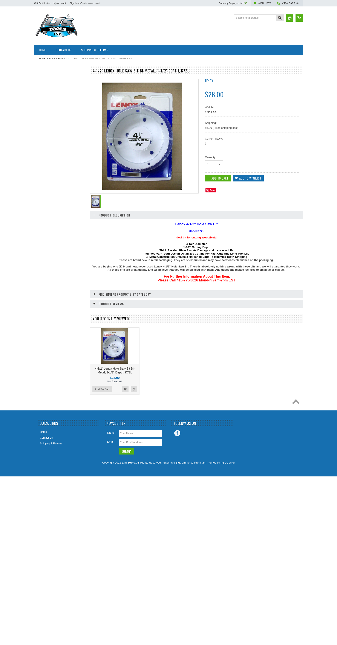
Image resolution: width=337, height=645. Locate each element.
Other (40, 312)
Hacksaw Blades (46, 224)
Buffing (40, 122)
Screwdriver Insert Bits (49, 377)
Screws (41, 355)
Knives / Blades (45, 261)
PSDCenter (228, 631)
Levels (40, 268)
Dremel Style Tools (47, 180)
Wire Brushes (44, 465)
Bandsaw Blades (46, 115)
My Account (60, 3)
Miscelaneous (44, 282)
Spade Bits (43, 406)
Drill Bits (41, 188)
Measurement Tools (48, 275)
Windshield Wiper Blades (51, 457)
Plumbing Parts (45, 341)
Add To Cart (46, 559)
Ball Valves (43, 108)
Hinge (40, 239)
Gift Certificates (42, 3)
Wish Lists (264, 3)
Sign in (73, 3)
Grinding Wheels (46, 217)
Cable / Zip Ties (45, 129)
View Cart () (290, 3)
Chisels (41, 144)
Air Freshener (44, 86)
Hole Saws (56, 58)
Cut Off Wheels (45, 173)
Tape (39, 428)
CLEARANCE (44, 159)
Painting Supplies (47, 319)
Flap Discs (43, 202)
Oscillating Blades (47, 304)
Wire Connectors (46, 472)
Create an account (90, 3)
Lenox (209, 80)
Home (42, 58)
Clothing (41, 166)
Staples (41, 414)
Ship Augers (44, 384)
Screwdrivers (44, 370)
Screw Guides (45, 363)
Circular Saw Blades (48, 151)
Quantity (210, 157)
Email (110, 610)
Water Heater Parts (47, 450)
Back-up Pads (45, 100)
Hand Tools (43, 231)
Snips (40, 392)
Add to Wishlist (71, 559)
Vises (40, 443)
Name (111, 601)
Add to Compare (80, 559)
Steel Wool (43, 421)
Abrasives (42, 78)
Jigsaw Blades (45, 253)
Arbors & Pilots (45, 93)
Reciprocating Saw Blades (52, 348)
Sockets (41, 399)
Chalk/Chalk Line (46, 137)
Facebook (177, 602)
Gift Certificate (45, 210)
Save (212, 190)
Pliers (40, 333)
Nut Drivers (43, 290)
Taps (39, 436)
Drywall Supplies (46, 195)
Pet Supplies (44, 326)
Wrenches (42, 479)
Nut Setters (43, 297)
